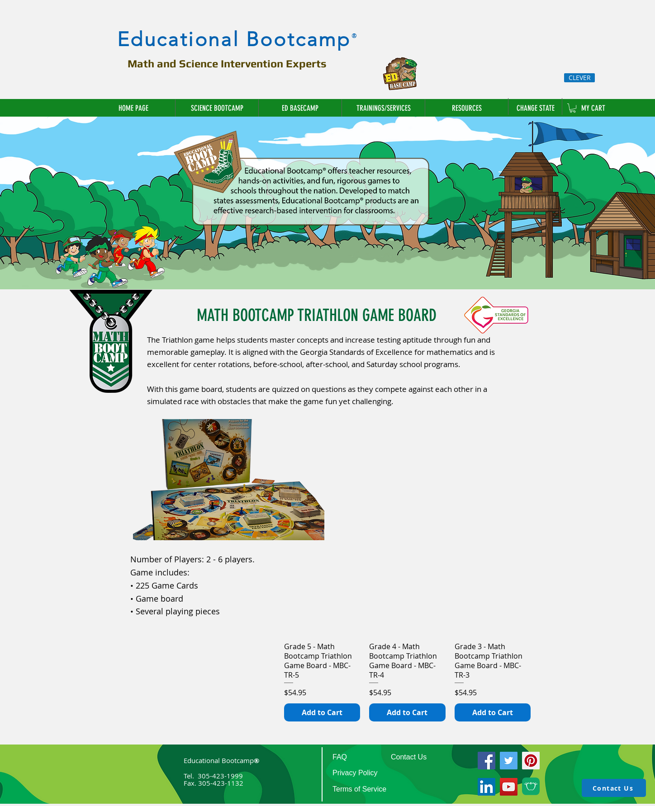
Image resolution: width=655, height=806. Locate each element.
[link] (572, 108)
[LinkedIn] (486, 787)
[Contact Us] (614, 788)
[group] (407, 639)
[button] (383, 108)
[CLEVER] (579, 77)
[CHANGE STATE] (536, 108)
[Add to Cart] (322, 712)
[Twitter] (508, 760)
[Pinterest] (531, 760)
